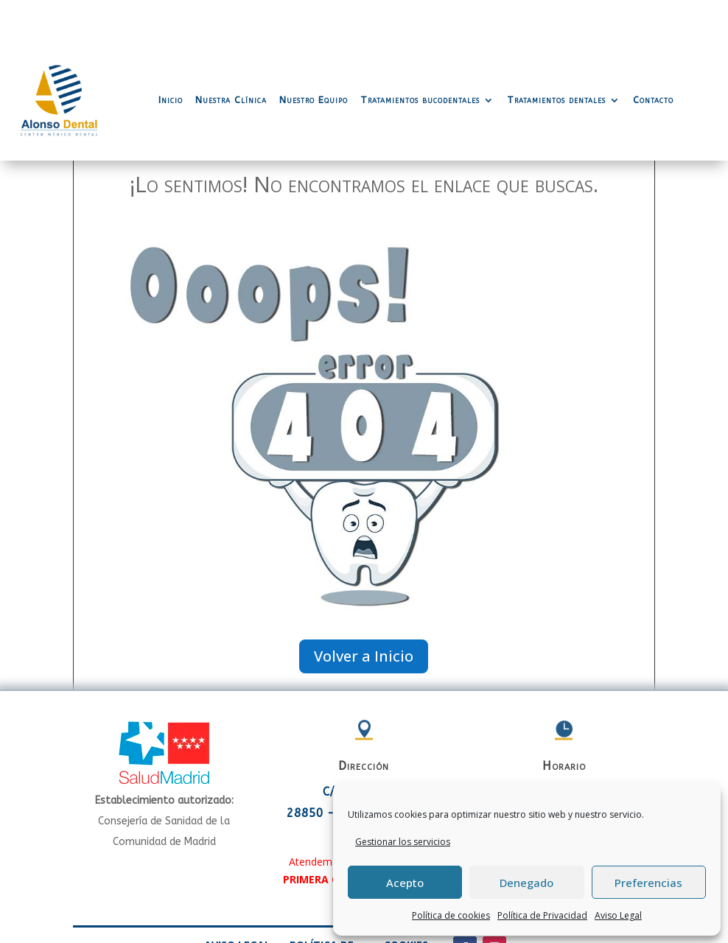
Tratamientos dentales (556, 40)
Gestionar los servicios (402, 841)
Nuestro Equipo (313, 40)
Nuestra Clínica (231, 40)
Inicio (170, 40)
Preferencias (648, 882)
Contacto (653, 40)
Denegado (526, 882)
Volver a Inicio (363, 597)
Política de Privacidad (542, 915)
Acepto (405, 882)
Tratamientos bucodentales (420, 40)
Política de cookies (451, 915)
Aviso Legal (618, 915)
